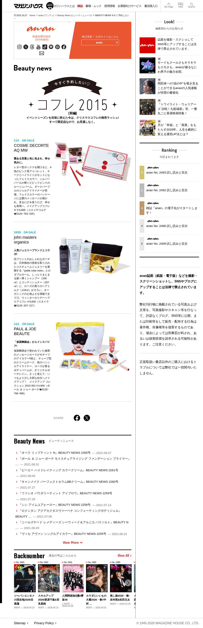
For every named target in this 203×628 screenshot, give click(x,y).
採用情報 (109, 6)
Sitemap (20, 623)
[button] (127, 583)
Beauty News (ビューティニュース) (74, 15)
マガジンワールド (34, 5)
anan (107, 42)
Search (191, 4)
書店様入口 (151, 6)
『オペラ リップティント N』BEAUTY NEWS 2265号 (65, 453)
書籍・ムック (93, 6)
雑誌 (80, 6)
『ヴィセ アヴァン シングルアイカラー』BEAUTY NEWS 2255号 (73, 534)
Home (32, 15)
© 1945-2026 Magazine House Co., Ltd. (167, 623)
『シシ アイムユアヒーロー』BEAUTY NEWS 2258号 (65, 505)
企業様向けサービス (129, 6)
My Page (168, 4)
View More (73, 543)
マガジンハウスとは (63, 6)
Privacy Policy (44, 623)
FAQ (180, 4)
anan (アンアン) (46, 15)
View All (124, 555)
